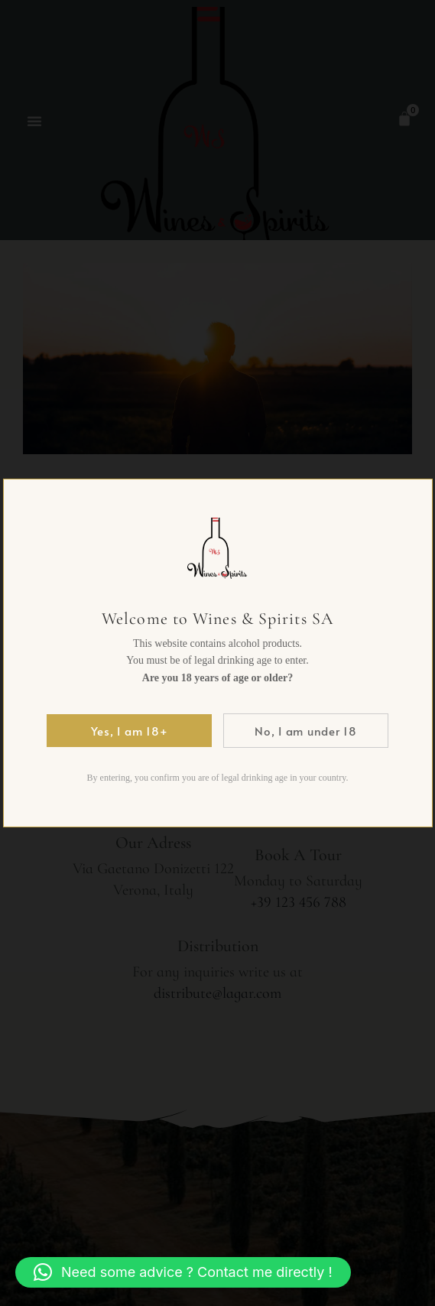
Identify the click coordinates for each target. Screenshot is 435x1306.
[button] (183, 1272)
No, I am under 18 (306, 731)
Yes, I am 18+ (129, 731)
